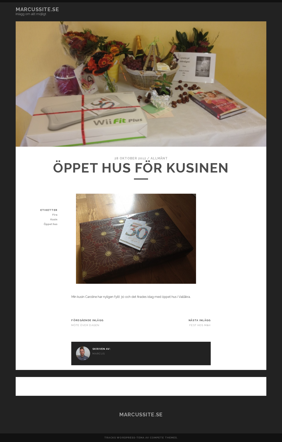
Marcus (98, 353)
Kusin (53, 219)
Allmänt (159, 158)
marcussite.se (37, 9)
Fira (54, 214)
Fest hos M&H (200, 325)
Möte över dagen (85, 325)
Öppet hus (50, 224)
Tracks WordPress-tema (124, 437)
